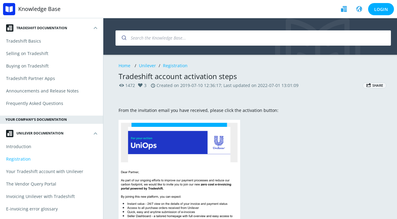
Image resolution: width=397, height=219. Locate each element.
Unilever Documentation (35, 133)
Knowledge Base (39, 8)
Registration (175, 65)
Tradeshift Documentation (36, 28)
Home (124, 65)
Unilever (147, 65)
